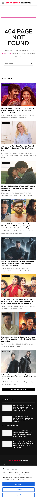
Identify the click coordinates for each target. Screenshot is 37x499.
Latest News (7, 79)
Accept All (18, 484)
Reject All (19, 495)
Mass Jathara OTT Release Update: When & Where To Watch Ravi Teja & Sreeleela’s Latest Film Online (18, 110)
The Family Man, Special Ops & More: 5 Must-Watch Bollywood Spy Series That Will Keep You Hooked (18, 339)
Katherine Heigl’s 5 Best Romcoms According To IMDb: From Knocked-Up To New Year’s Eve (18, 148)
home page (6, 53)
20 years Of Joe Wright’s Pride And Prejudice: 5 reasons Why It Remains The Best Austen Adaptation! (18, 188)
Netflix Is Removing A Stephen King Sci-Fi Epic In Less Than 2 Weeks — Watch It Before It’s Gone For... (18, 377)
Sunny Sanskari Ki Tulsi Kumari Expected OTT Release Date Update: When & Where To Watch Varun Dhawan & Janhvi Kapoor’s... (18, 301)
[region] (18, 482)
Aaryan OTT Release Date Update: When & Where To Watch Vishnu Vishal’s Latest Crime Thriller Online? (17, 264)
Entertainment (5, 85)
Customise (18, 489)
